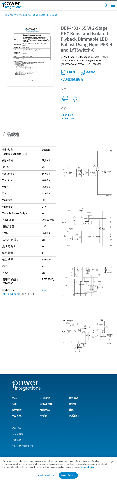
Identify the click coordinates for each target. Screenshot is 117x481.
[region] (58, 469)
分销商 (44, 415)
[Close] (112, 461)
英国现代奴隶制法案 (23, 446)
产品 (14, 398)
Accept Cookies (68, 475)
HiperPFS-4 (67, 115)
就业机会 (74, 404)
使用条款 (16, 440)
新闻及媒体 (46, 404)
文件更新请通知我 (72, 79)
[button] (88, 173)
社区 (71, 410)
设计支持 (16, 15)
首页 (7, 15)
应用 (14, 404)
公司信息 (45, 398)
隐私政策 (16, 428)
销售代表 (45, 410)
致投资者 (74, 398)
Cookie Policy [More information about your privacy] (87, 467)
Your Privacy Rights (46, 475)
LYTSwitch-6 (67, 118)
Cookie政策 (18, 434)
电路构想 (16, 415)
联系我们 (74, 415)
